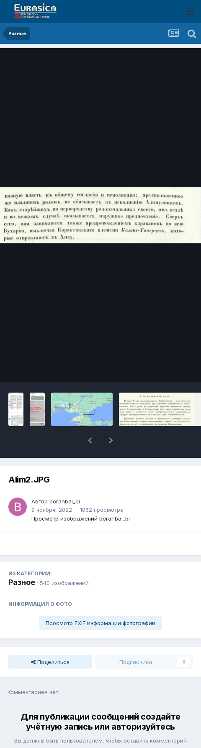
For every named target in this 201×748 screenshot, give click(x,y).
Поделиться (50, 640)
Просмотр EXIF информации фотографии (100, 601)
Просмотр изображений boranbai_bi (80, 496)
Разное (21, 560)
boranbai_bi (64, 479)
